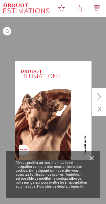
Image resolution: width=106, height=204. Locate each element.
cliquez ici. (77, 186)
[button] (61, 8)
